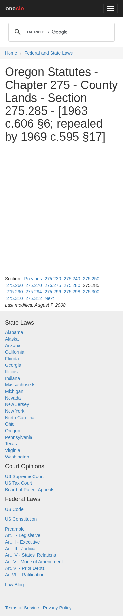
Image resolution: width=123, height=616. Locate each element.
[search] (60, 32)
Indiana (12, 378)
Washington (17, 456)
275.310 (14, 298)
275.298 (72, 291)
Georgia (13, 365)
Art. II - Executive (22, 542)
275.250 (91, 278)
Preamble (15, 529)
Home (11, 53)
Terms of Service (22, 607)
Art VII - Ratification (25, 574)
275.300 (91, 291)
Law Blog (14, 584)
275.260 (14, 285)
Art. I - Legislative (22, 535)
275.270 (33, 285)
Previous (33, 278)
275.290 (14, 291)
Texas (11, 443)
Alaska (12, 339)
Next (49, 298)
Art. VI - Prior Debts (25, 568)
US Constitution (21, 519)
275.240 (72, 278)
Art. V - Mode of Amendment (34, 561)
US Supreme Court (24, 476)
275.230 (53, 278)
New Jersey (17, 404)
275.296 (53, 291)
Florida (12, 358)
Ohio (10, 424)
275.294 (33, 291)
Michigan (14, 391)
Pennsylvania (18, 437)
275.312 (33, 298)
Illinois (11, 371)
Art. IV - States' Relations (30, 555)
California (14, 352)
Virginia (12, 450)
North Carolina (19, 417)
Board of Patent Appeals (29, 489)
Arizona (12, 345)
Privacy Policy (57, 607)
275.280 (72, 285)
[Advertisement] (61, 209)
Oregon (12, 430)
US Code (14, 509)
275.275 (53, 285)
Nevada (13, 398)
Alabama (14, 332)
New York (14, 411)
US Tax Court (18, 483)
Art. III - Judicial (20, 548)
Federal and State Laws (48, 53)
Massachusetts (20, 384)
